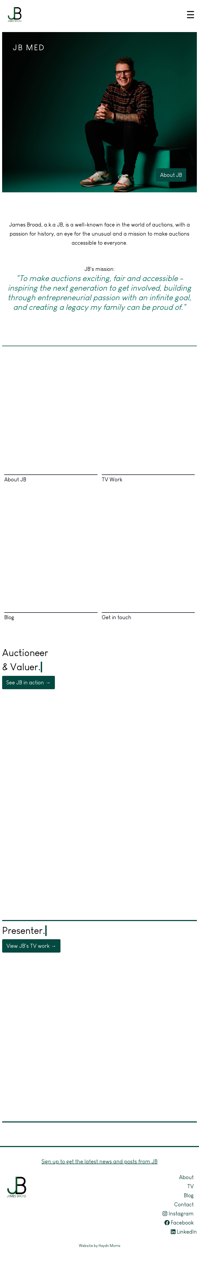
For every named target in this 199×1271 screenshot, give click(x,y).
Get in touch (148, 565)
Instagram (178, 1214)
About (186, 1177)
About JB (171, 175)
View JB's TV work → (31, 946)
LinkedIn (183, 1232)
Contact (184, 1204)
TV (190, 1186)
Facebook (179, 1223)
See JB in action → (28, 682)
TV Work (148, 427)
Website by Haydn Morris (99, 1245)
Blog (51, 565)
